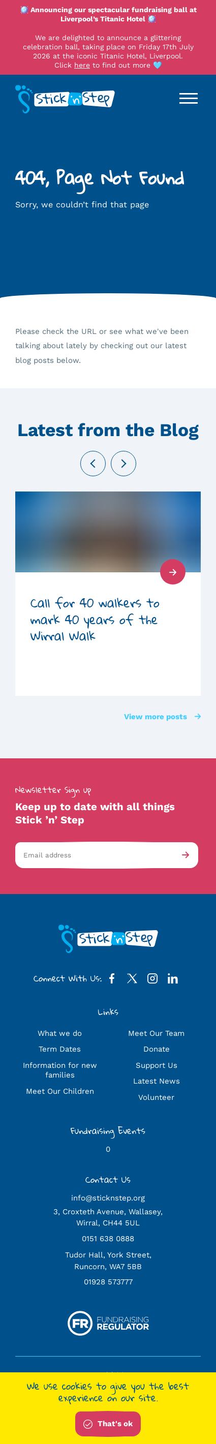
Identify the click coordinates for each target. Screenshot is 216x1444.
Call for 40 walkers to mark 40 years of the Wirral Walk (95, 619)
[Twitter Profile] (132, 981)
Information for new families (60, 1070)
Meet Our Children (60, 1091)
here (82, 65)
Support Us (156, 1065)
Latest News (156, 1081)
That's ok (108, 1424)
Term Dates (60, 1049)
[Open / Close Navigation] (188, 98)
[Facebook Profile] (112, 981)
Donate (156, 1049)
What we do (60, 1033)
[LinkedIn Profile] (173, 981)
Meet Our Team (156, 1033)
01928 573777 (108, 1281)
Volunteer (156, 1097)
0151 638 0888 (108, 1238)
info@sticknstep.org (108, 1198)
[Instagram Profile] (152, 981)
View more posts (162, 716)
